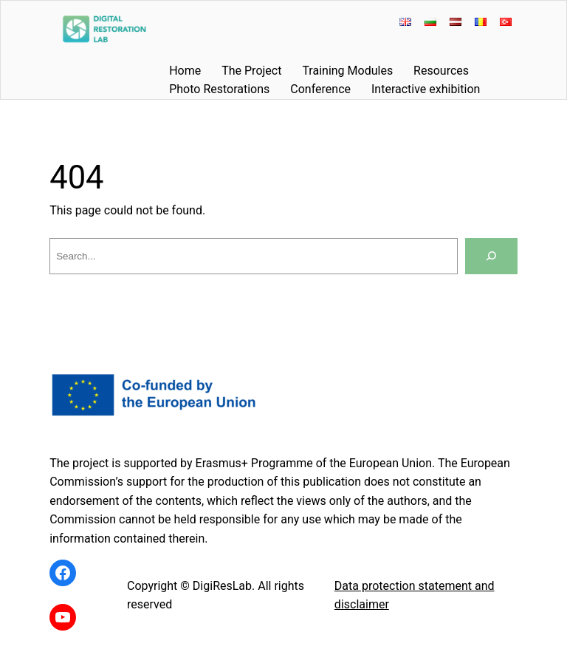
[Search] (491, 256)
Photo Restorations (219, 89)
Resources (441, 71)
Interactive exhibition (425, 89)
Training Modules (347, 71)
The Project (251, 71)
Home (185, 71)
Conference (320, 89)
